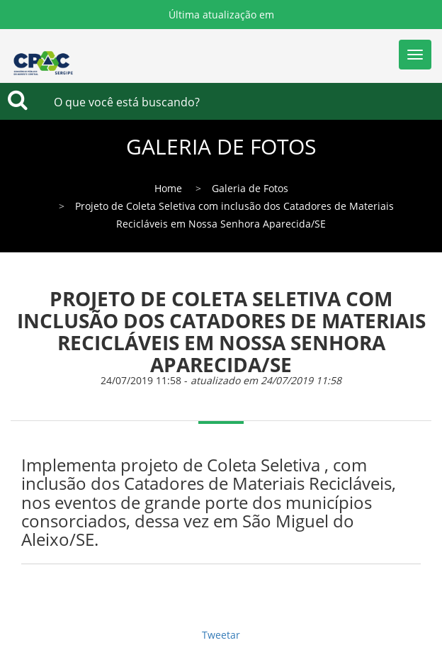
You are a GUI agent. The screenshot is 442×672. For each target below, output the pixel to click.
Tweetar (221, 635)
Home (168, 188)
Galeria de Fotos (250, 188)
